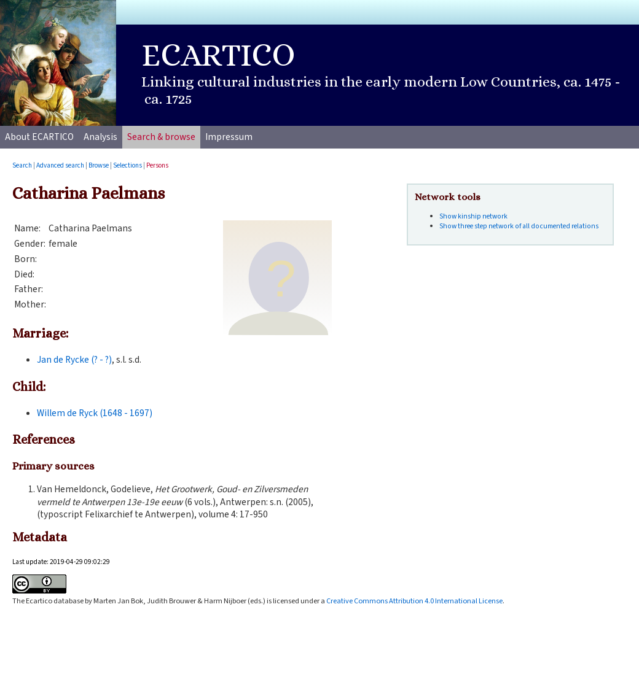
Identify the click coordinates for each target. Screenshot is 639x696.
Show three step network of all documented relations (518, 226)
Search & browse (161, 137)
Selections (127, 165)
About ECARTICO (39, 137)
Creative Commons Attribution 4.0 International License (414, 600)
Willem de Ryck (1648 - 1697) (94, 413)
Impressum (229, 137)
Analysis (100, 137)
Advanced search (60, 165)
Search (22, 165)
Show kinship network (473, 216)
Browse (98, 165)
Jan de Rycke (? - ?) (74, 359)
